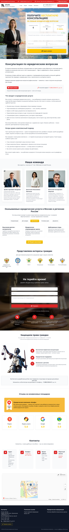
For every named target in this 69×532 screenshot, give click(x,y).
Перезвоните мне (62, 5)
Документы (55, 221)
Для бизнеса (35, 221)
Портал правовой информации (31, 512)
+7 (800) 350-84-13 (26, 1)
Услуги (25, 5)
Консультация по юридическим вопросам (31, 64)
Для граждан (25, 221)
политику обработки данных (47, 47)
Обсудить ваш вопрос (34, 242)
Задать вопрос (13, 87)
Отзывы (30, 5)
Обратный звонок (62, 1)
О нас (21, 5)
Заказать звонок (60, 456)
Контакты (36, 5)
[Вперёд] (65, 186)
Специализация (14, 221)
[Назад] (3, 186)
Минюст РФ (26, 513)
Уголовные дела (45, 221)
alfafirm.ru (61, 529)
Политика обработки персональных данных (57, 512)
